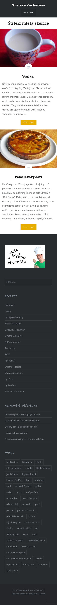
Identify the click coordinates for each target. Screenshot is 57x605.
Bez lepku (9, 305)
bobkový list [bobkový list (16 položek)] (12, 462)
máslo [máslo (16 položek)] (19, 492)
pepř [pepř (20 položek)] (37, 504)
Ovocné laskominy (13, 336)
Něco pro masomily (14, 317)
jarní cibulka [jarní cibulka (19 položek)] (12, 474)
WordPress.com (37, 593)
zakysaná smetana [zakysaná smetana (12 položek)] (15, 540)
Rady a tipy (10, 348)
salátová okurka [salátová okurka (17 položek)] (32, 522)
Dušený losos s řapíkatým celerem (21, 426)
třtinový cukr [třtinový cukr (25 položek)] (12, 534)
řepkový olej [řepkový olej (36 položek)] (12, 564)
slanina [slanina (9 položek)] (9, 528)
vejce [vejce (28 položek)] (25, 534)
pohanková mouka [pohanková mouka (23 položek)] (26, 510)
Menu (30, 12)
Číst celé (28, 122)
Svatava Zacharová (28, 5)
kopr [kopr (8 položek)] (28, 480)
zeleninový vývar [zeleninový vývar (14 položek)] (36, 540)
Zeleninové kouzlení (14, 391)
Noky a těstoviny (13, 323)
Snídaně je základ (13, 366)
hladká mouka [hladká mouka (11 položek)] (43, 468)
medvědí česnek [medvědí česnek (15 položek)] (23, 486)
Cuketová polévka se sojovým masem (22, 414)
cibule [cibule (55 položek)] (39, 462)
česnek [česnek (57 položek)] (38, 558)
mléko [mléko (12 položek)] (38, 486)
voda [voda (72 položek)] (34, 534)
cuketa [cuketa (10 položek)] (29, 468)
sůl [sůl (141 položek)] (36, 528)
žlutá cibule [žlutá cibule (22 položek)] (12, 570)
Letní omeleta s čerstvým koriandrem (22, 420)
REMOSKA (10, 360)
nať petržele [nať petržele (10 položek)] (32, 492)
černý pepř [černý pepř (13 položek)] (11, 546)
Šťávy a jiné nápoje (13, 373)
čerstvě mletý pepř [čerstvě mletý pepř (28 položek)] (15, 552)
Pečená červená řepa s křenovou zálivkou (24, 439)
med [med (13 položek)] (8, 486)
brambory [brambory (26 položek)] (27, 462)
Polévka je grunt (12, 342)
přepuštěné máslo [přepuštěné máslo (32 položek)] (15, 516)
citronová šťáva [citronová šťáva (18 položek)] (14, 468)
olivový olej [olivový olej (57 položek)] (12, 504)
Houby (8, 311)
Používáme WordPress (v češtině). (28, 590)
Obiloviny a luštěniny (15, 329)
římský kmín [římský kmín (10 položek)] (28, 564)
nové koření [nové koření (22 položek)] (12, 498)
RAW (7, 354)
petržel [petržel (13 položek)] (9, 510)
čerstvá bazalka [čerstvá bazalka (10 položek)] (28, 546)
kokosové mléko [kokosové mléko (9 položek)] (14, 480)
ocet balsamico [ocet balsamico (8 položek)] (29, 498)
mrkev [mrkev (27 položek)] (9, 492)
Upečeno (9, 379)
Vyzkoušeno (10, 385)
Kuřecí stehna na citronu (16, 433)
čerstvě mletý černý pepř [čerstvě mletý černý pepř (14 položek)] (18, 558)
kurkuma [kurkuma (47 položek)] (39, 480)
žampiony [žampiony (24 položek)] (43, 564)
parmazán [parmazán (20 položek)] (26, 504)
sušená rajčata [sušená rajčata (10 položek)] (24, 528)
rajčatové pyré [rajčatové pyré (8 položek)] (13, 522)
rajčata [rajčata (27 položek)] (31, 516)
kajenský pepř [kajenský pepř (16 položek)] (29, 474)
